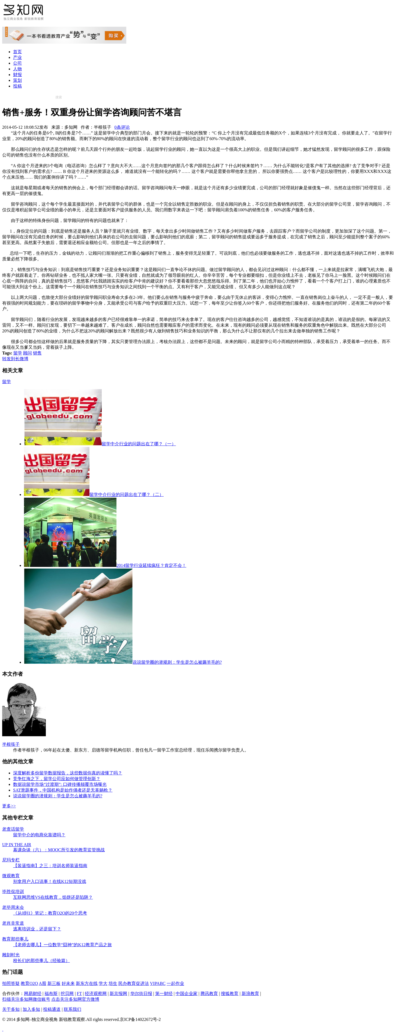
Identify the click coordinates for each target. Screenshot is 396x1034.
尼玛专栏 (11, 860)
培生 (113, 983)
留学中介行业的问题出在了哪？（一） (100, 443)
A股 (42, 983)
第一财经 (164, 993)
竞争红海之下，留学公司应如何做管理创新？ (56, 778)
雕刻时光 (11, 954)
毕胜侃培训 (13, 891)
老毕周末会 (13, 907)
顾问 (27, 353)
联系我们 (72, 1009)
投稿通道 (52, 1009)
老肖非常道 (13, 923)
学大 (103, 983)
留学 (17, 353)
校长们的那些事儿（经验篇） (41, 960)
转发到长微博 (15, 358)
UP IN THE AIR (16, 844)
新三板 (54, 983)
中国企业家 (186, 993)
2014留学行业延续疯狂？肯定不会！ (105, 565)
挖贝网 (67, 993)
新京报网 (118, 993)
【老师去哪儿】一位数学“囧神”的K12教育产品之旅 (62, 944)
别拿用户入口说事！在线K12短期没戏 (49, 881)
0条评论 (122, 127)
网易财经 (32, 993)
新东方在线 (87, 983)
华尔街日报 (141, 993)
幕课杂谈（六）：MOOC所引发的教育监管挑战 (59, 849)
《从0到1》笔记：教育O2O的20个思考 (50, 913)
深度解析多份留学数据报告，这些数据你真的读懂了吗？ (67, 773)
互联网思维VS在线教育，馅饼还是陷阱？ (53, 897)
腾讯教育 (209, 993)
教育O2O (29, 983)
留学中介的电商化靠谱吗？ (39, 834)
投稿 (17, 86)
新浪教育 (250, 993)
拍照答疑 (11, 983)
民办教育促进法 (133, 983)
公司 (17, 63)
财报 (17, 74)
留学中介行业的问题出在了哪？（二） (94, 494)
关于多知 (11, 1009)
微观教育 (11, 875)
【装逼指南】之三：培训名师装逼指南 (50, 865)
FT (79, 993)
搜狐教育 (229, 993)
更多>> (9, 806)
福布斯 (51, 993)
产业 (17, 57)
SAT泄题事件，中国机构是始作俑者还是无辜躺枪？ (62, 790)
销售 (37, 353)
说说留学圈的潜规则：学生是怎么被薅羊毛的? (123, 662)
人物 (17, 69)
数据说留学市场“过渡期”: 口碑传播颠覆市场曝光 (60, 784)
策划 (17, 80)
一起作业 (175, 983)
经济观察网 (96, 993)
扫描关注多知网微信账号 (26, 999)
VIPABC (158, 983)
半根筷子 (11, 744)
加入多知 (31, 1009)
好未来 (68, 983)
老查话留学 (13, 829)
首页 (17, 51)
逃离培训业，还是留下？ (37, 929)
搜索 (58, 97)
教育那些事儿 (15, 939)
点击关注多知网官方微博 (75, 999)
